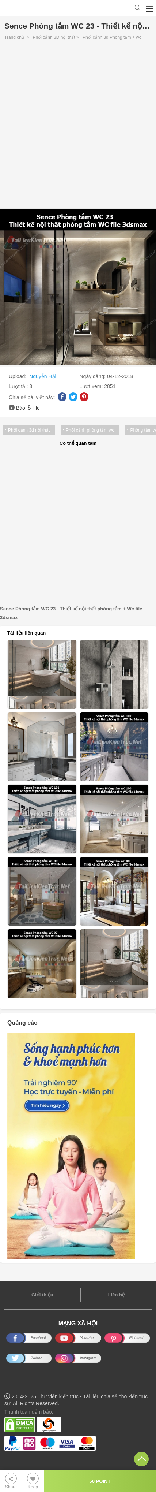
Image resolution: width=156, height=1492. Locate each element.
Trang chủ (14, 37)
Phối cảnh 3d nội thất (29, 430)
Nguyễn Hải (42, 376)
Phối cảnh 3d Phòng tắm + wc (112, 37)
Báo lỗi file (28, 408)
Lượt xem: (92, 386)
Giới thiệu (42, 1295)
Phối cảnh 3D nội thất (54, 37)
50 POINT (100, 1481)
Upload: (18, 376)
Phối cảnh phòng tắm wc (90, 430)
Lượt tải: (19, 386)
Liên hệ (116, 1295)
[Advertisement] (78, 126)
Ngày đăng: (93, 376)
